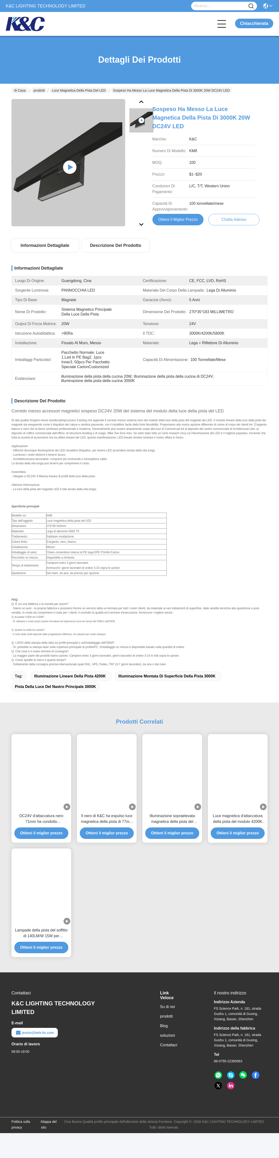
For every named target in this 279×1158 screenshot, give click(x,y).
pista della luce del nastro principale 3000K (55, 691)
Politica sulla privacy (20, 1129)
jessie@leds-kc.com (34, 1037)
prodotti (39, 90)
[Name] (251, 6)
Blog (164, 1030)
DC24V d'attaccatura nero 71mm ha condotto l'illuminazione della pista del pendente (41, 823)
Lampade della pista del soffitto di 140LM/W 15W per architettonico (41, 937)
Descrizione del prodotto (115, 245)
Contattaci (168, 1049)
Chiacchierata (254, 23)
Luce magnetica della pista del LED (79, 90)
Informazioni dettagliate (45, 245)
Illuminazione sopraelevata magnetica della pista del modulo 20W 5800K (172, 823)
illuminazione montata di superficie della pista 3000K (166, 680)
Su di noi (167, 1011)
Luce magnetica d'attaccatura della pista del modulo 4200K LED (238, 823)
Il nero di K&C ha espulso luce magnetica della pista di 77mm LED (107, 823)
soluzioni (167, 1040)
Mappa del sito (49, 1129)
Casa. (20, 90)
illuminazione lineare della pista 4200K (70, 680)
